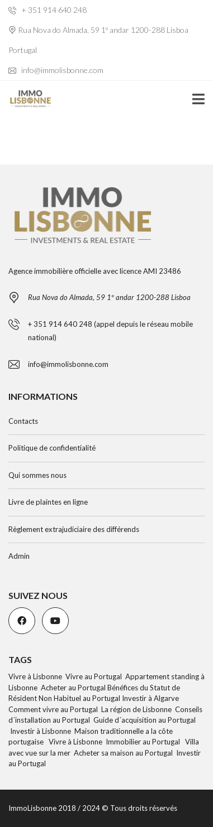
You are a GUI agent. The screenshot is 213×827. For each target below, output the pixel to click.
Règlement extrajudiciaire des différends (73, 529)
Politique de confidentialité (52, 447)
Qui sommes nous (37, 475)
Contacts (23, 421)
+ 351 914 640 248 (47, 9)
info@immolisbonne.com (55, 70)
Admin (19, 556)
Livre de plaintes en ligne (48, 501)
